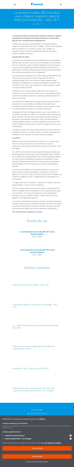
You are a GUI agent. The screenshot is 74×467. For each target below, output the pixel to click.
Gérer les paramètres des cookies (37, 461)
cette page (38, 212)
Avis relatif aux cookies (52, 443)
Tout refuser (37, 456)
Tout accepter (37, 448)
